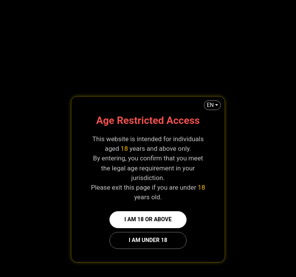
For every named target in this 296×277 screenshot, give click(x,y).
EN (210, 105)
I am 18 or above (148, 219)
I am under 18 (148, 240)
